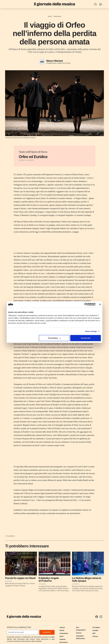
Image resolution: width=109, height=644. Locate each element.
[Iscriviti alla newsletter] (100, 4)
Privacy (95, 636)
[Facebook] (96, 616)
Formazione (64, 633)
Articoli (62, 627)
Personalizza (54, 338)
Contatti (95, 630)
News (62, 636)
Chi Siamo (96, 627)
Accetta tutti (85, 338)
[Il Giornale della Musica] (54, 4)
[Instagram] (101, 616)
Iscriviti (47, 632)
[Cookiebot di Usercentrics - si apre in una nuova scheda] (86, 304)
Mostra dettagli (91, 331)
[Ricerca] (95, 4)
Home (50, 16)
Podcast (62, 639)
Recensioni (57, 16)
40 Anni (78, 633)
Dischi (62, 630)
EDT (94, 633)
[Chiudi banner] (100, 304)
